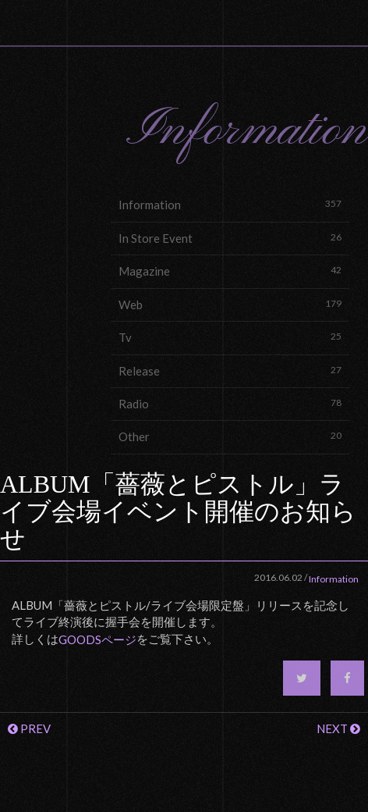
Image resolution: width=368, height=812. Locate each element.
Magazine (230, 270)
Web (230, 304)
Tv (230, 336)
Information (230, 204)
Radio (230, 403)
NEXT (338, 728)
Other (230, 436)
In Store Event (230, 237)
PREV (29, 728)
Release (230, 370)
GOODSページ (97, 639)
